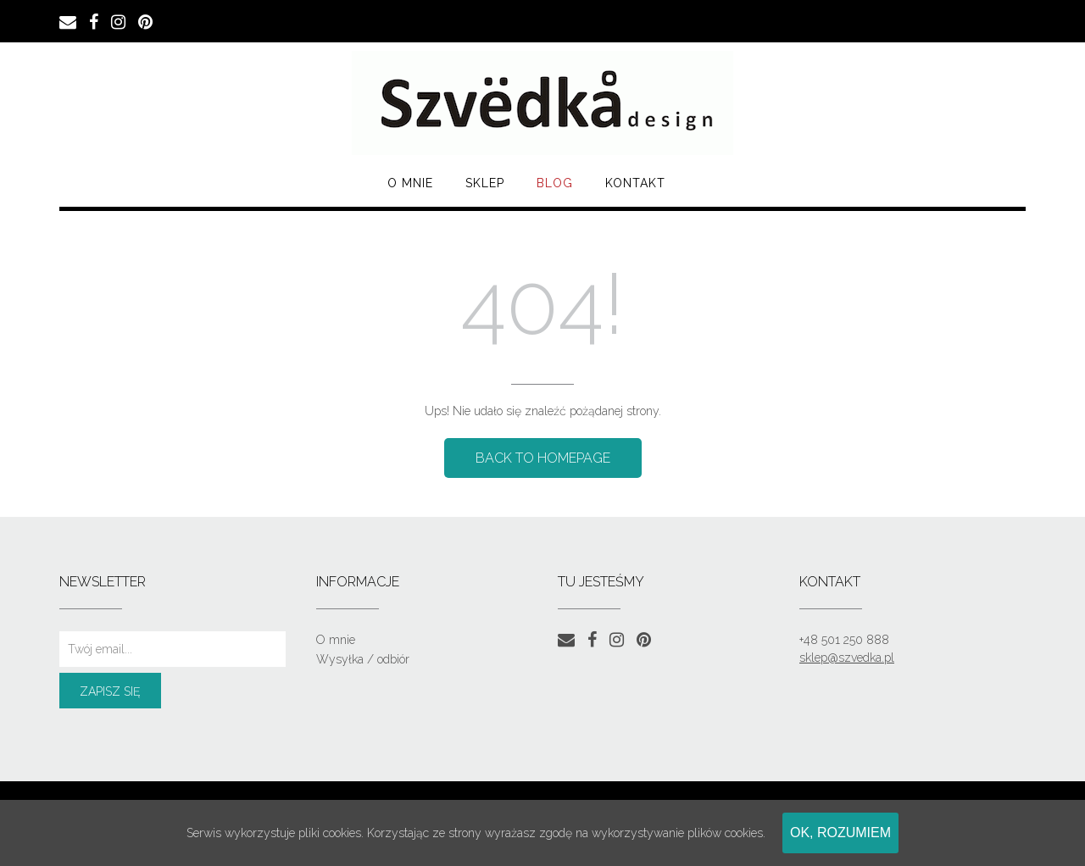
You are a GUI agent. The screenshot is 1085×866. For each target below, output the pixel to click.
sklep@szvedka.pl (846, 657)
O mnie (410, 183)
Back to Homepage (543, 458)
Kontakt (635, 183)
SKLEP (484, 183)
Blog (555, 183)
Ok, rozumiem (840, 832)
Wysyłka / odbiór (362, 659)
